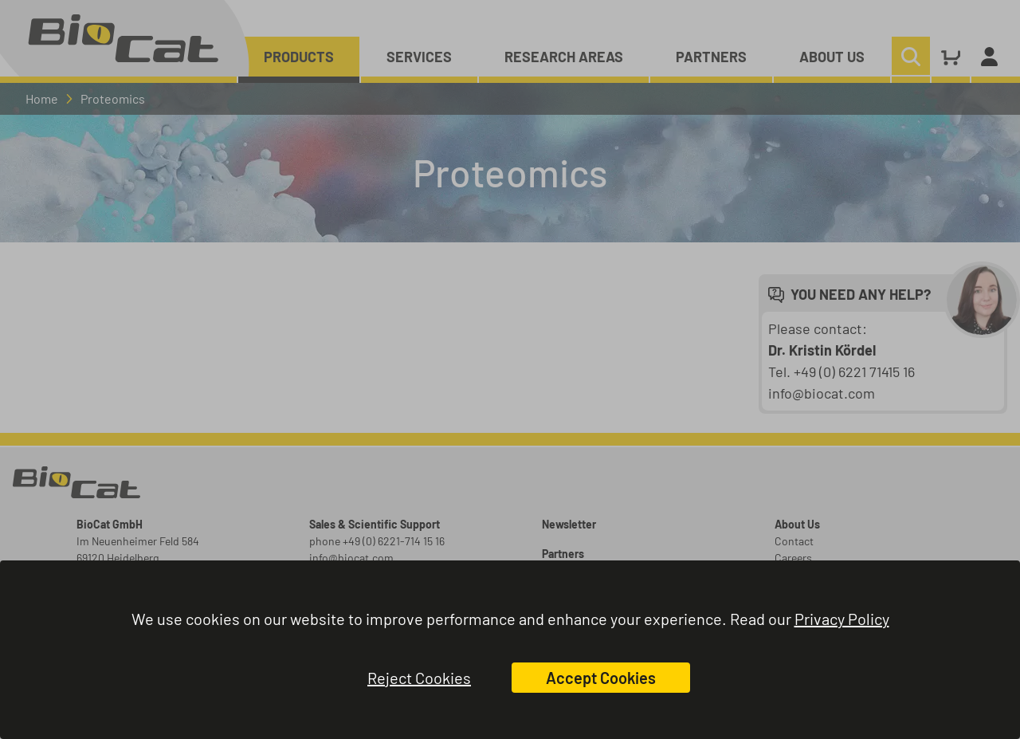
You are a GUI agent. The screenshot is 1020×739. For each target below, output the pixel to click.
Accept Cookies (601, 677)
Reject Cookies (419, 677)
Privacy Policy (841, 618)
